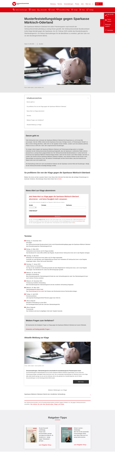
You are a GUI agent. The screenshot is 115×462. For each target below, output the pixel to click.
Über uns (88, 4)
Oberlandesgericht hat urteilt (36, 291)
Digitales (34, 9)
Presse (77, 4)
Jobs (82, 4)
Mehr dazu (81, 381)
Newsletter (110, 30)
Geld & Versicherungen (21, 9)
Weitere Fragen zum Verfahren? (35, 120)
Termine (60, 4)
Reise (83, 9)
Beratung (53, 4)
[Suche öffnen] (92, 4)
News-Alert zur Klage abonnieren (35, 111)
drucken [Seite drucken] (41, 44)
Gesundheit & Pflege (64, 9)
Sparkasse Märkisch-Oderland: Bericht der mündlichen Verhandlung (44, 394)
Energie (76, 9)
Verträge (91, 9)
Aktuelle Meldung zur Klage (34, 124)
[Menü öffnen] (99, 3)
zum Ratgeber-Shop (45, 445)
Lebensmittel (43, 9)
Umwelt (53, 9)
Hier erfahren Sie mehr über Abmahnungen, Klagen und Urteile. (47, 404)
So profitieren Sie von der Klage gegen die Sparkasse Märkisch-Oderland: (46, 106)
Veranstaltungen (68, 4)
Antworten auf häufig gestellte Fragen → (38, 329)
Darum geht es (31, 102)
